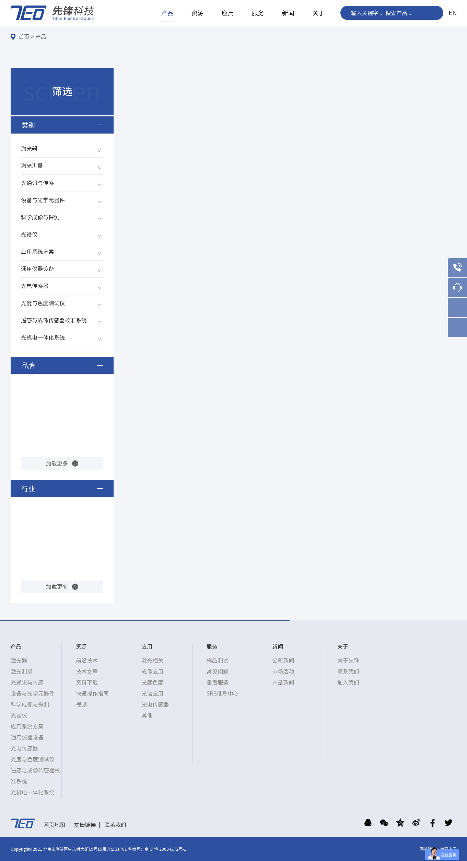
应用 (228, 13)
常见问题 (218, 671)
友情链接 (85, 825)
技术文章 (87, 671)
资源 (197, 13)
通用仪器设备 (37, 269)
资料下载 (87, 682)
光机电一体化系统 (43, 337)
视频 (81, 704)
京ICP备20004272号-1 (165, 849)
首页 (24, 36)
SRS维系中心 (222, 693)
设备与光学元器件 (43, 200)
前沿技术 (87, 660)
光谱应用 (152, 693)
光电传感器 (34, 286)
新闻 (288, 13)
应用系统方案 (37, 251)
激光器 (29, 148)
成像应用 (152, 671)
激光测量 (32, 166)
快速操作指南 (92, 693)
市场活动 (283, 671)
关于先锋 (348, 660)
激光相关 (152, 660)
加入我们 (348, 682)
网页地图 (54, 825)
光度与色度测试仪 (43, 303)
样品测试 (218, 660)
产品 (167, 13)
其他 (146, 715)
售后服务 (218, 682)
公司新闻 (283, 660)
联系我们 (348, 671)
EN (452, 13)
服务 (258, 13)
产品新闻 (283, 682)
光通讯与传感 (37, 183)
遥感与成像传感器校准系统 (54, 320)
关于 (318, 13)
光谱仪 (29, 234)
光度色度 (152, 682)
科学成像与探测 (40, 217)
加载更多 (57, 463)
